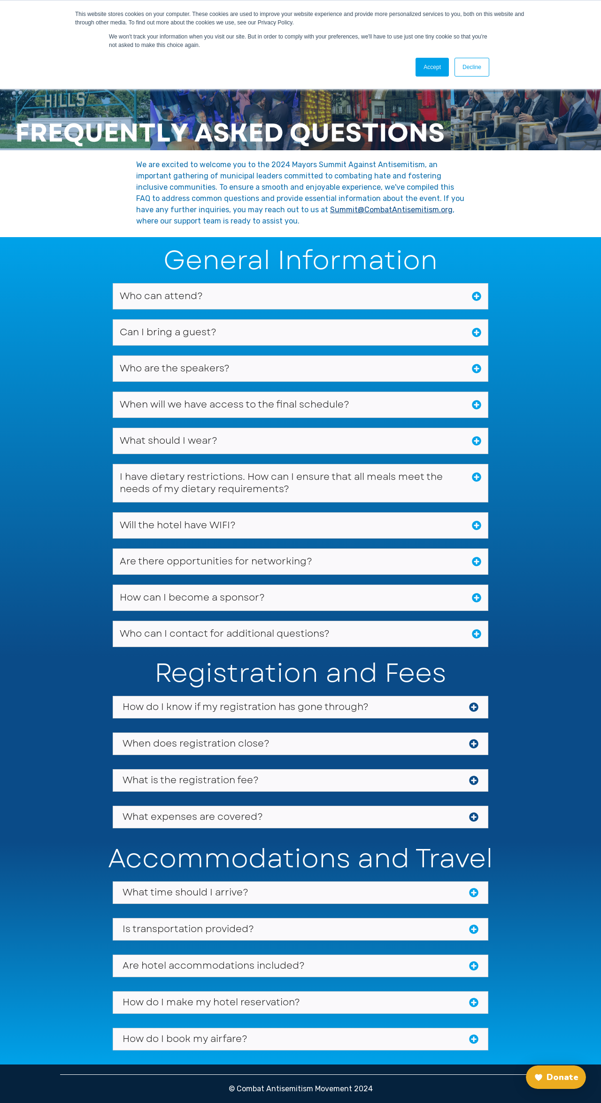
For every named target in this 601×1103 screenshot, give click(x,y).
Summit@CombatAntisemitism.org (391, 209)
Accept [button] (432, 67)
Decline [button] (471, 67)
